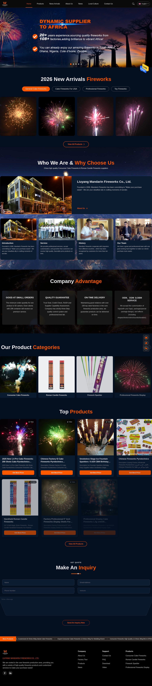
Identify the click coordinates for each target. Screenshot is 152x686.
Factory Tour (83, 659)
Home (29, 4)
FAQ (104, 659)
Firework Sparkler (132, 663)
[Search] (133, 4)
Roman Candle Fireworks (135, 659)
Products (40, 4)
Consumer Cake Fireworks (136, 656)
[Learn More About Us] (82, 208)
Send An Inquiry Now (76, 623)
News (80, 4)
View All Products (75, 144)
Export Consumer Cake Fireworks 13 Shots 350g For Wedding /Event (86, 639)
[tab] (71, 64)
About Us (69, 4)
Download (106, 663)
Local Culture (93, 4)
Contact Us (108, 4)
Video (104, 667)
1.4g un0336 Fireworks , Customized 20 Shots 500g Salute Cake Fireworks (32, 639)
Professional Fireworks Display (137, 667)
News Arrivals (54, 4)
